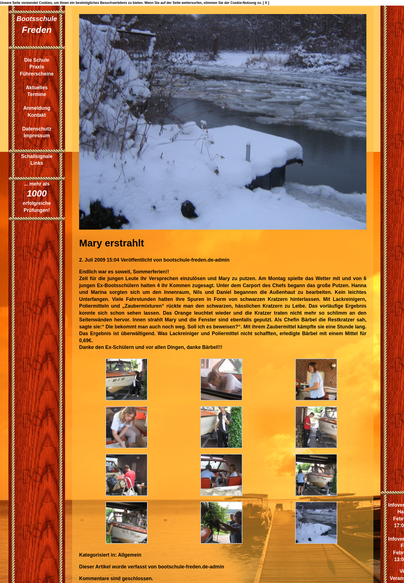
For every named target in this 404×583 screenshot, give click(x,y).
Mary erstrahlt (111, 242)
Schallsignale (36, 156)
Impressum (37, 135)
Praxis (36, 67)
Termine (36, 94)
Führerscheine (37, 74)
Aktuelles (37, 87)
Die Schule (36, 60)
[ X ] (266, 3)
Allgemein (129, 555)
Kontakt (36, 115)
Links (36, 163)
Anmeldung (36, 108)
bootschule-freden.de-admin (196, 260)
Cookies (45, 3)
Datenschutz (36, 129)
